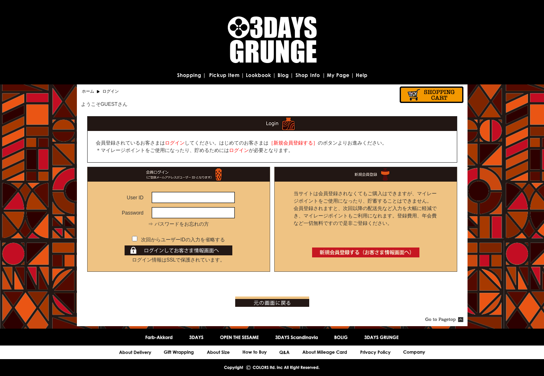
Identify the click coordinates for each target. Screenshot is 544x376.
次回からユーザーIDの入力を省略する (183, 240)
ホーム (88, 91)
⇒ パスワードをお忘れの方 (178, 224)
